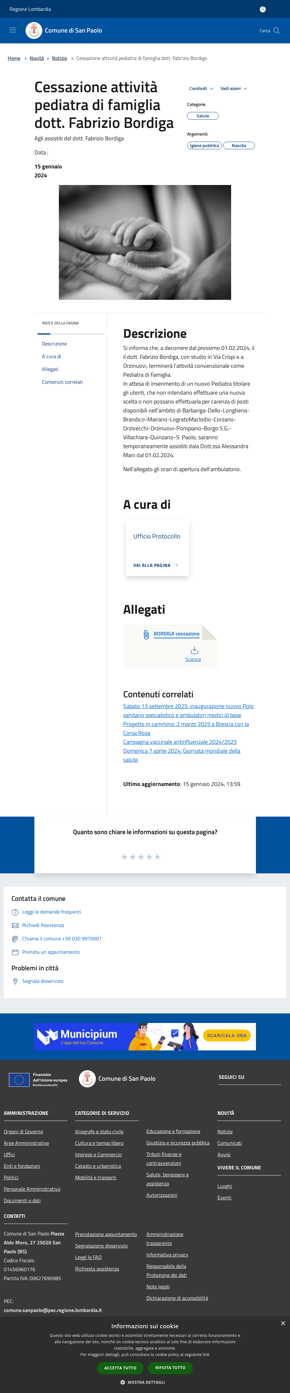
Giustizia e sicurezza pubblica (177, 1142)
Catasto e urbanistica (98, 1166)
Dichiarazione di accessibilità (177, 1298)
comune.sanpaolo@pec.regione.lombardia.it (53, 1310)
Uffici (9, 1154)
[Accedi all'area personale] (263, 9)
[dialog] (145, 1355)
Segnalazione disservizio (101, 1245)
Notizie (59, 58)
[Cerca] (276, 30)
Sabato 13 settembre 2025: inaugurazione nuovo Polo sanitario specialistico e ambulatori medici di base (188, 710)
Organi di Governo (23, 1131)
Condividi (202, 89)
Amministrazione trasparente (164, 1238)
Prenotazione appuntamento (106, 1234)
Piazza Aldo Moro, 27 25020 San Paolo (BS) (34, 1242)
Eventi (224, 1197)
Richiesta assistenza (97, 1268)
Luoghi (224, 1186)
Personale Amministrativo (32, 1189)
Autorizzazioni (161, 1195)
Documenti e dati (22, 1200)
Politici (11, 1177)
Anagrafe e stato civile (99, 1131)
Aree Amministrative (26, 1143)
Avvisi (223, 1154)
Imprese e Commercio (98, 1154)
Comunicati (229, 1143)
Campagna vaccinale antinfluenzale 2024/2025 (180, 741)
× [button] (282, 1323)
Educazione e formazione (173, 1131)
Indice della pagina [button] (60, 323)
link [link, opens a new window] (206, 1354)
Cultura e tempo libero (99, 1143)
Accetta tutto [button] (120, 1368)
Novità (37, 58)
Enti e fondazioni (22, 1166)
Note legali (158, 1286)
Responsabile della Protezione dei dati (166, 1270)
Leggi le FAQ (88, 1257)
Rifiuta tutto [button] (170, 1367)
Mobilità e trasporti (96, 1177)
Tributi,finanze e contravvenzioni (163, 1158)
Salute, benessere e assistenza (167, 1179)
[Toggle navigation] (13, 30)
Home (14, 58)
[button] (145, 1382)
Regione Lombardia (30, 9)
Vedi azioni (235, 89)
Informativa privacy (167, 1254)
